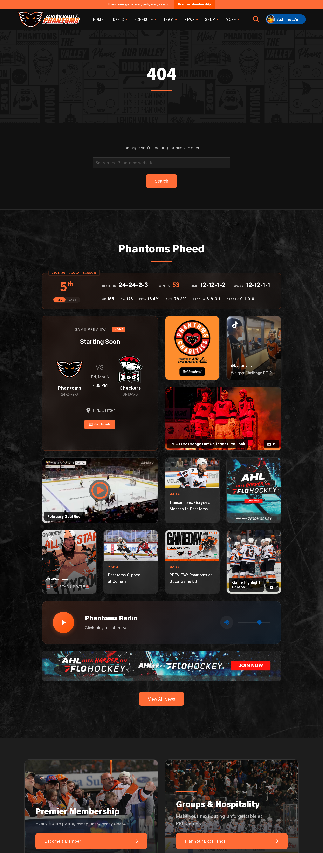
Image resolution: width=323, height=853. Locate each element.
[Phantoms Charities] (192, 347)
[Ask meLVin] (286, 19)
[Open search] (256, 19)
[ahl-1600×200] (162, 663)
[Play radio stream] (62, 621)
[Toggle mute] (227, 621)
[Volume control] (254, 621)
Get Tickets (100, 423)
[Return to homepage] (48, 19)
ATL (60, 299)
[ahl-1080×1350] (254, 490)
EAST (72, 299)
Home (98, 19)
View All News (161, 696)
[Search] (161, 162)
